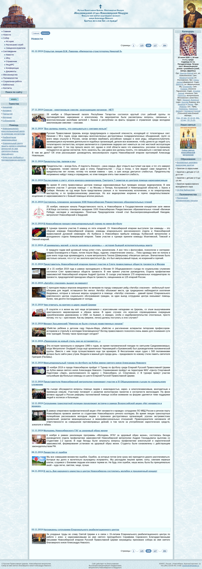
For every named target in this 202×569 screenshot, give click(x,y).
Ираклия (183, 107)
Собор (6, 38)
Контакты (7, 88)
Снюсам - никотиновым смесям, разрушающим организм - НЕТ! (78, 110)
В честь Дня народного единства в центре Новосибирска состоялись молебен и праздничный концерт (100, 471)
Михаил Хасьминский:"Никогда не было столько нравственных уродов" (83, 323)
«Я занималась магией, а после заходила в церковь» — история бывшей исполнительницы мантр (97, 245)
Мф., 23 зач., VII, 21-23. (190, 119)
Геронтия (181, 95)
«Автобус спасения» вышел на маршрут (65, 283)
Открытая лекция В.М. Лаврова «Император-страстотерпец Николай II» (82, 51)
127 (155, 45)
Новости (7, 35)
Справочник (11, 61)
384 (164, 45)
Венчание (7, 117)
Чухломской (189, 111)
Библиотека (8, 85)
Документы (11, 71)
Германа (183, 89)
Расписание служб (14, 45)
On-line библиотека (185, 190)
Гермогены (183, 109)
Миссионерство (10, 75)
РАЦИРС (10, 65)
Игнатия (183, 78)
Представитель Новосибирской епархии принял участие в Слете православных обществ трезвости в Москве (104, 264)
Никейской (193, 109)
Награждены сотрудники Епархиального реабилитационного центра (81, 529)
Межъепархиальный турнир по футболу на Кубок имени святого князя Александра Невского (94, 363)
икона (190, 73)
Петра (190, 104)
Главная (36, 33)
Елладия (196, 91)
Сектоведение (9, 51)
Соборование (9, 121)
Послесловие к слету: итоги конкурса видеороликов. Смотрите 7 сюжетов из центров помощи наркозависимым (105, 180)
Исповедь (7, 110)
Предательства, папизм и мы (59, 161)
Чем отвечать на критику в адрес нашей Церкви (69, 305)
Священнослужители (15, 48)
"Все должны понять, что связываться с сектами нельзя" (75, 128)
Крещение (7, 107)
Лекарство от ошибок (55, 452)
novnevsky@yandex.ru (190, 566)
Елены (196, 80)
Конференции (12, 68)
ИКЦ (8, 58)
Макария (186, 100)
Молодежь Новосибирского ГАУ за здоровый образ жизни (75, 430)
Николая (184, 102)
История (10, 41)
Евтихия (179, 84)
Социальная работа (12, 81)
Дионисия (195, 100)
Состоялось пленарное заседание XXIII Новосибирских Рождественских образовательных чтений (97, 202)
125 (142, 45)
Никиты (183, 73)
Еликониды (187, 87)
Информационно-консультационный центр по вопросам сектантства (13, 131)
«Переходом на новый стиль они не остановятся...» (72, 341)
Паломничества (10, 78)
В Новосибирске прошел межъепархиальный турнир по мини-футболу (82, 223)
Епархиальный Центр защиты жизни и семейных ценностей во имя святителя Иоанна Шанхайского (13, 148)
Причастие (8, 114)
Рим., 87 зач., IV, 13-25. (185, 118)
